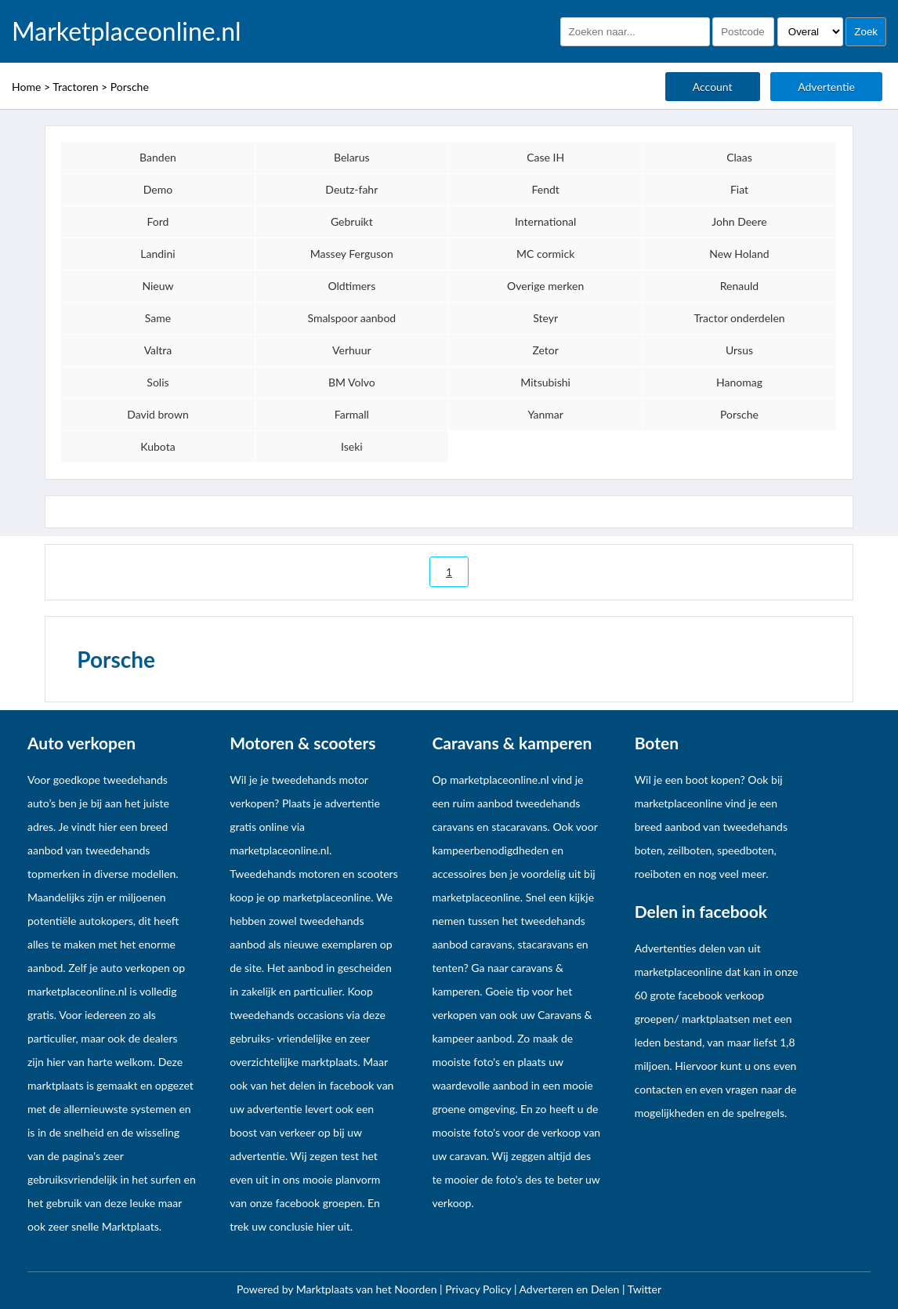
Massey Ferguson (351, 253)
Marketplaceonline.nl (126, 31)
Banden (157, 157)
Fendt (545, 189)
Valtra (158, 350)
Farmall (352, 414)
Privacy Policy (479, 1289)
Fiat (739, 189)
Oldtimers (351, 285)
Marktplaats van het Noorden (368, 1289)
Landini (157, 253)
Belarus (352, 157)
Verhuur (351, 350)
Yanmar (545, 414)
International (545, 221)
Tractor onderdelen (738, 318)
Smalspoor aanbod (351, 318)
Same (158, 318)
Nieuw (157, 285)
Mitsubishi (545, 382)
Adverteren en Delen (570, 1289)
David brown (158, 414)
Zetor (545, 350)
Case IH (545, 157)
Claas (739, 157)
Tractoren (75, 86)
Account (713, 86)
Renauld (739, 285)
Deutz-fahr (351, 189)
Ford (158, 221)
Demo (157, 189)
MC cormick (545, 253)
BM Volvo (351, 382)
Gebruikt (352, 221)
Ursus (739, 350)
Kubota (157, 446)
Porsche (129, 86)
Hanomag (739, 382)
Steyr (545, 318)
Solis (157, 382)
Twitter (644, 1289)
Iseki (352, 446)
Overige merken (545, 285)
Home (26, 86)
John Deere (739, 221)
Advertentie (826, 86)
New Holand (739, 253)
